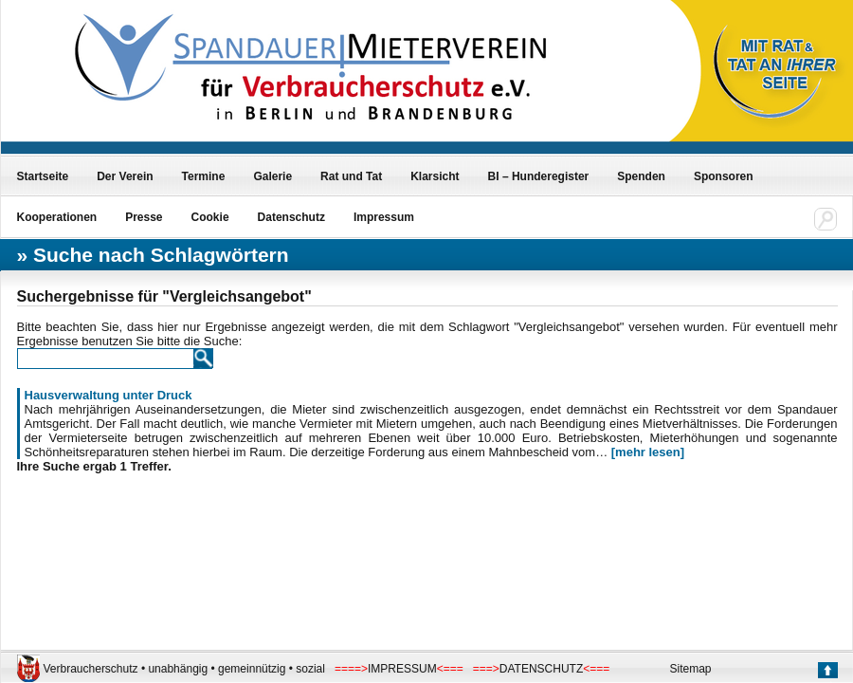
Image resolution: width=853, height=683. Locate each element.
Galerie (272, 176)
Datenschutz (291, 217)
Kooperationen (57, 217)
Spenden (641, 176)
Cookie (210, 217)
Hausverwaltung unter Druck (108, 395)
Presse (143, 217)
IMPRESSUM (402, 668)
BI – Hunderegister (539, 176)
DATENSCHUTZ (541, 668)
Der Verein (125, 176)
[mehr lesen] (647, 452)
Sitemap (691, 668)
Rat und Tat (351, 176)
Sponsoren (723, 176)
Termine (204, 176)
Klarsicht (434, 176)
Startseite (43, 176)
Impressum (384, 217)
